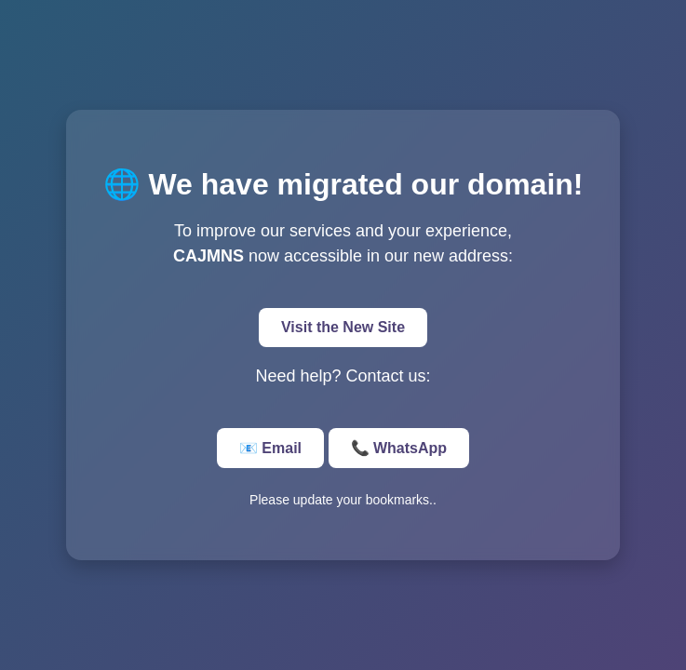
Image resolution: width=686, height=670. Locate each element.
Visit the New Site (343, 327)
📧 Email (270, 448)
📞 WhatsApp (399, 448)
